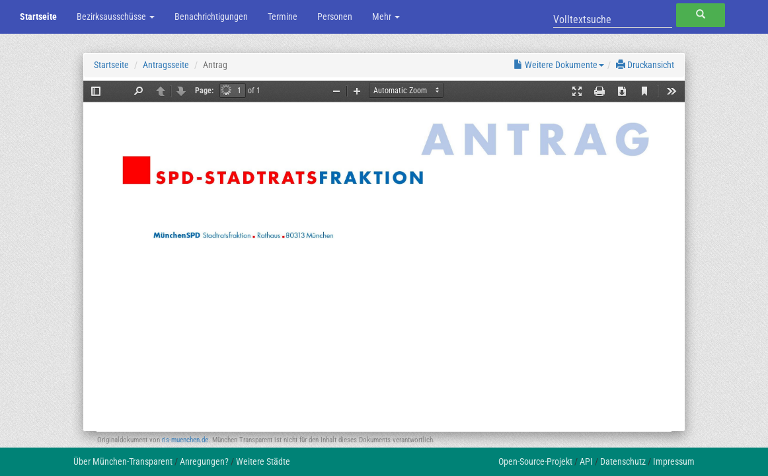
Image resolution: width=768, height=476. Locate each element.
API (586, 461)
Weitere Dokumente (559, 65)
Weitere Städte (263, 461)
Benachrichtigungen (211, 16)
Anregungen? (204, 461)
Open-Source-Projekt (535, 461)
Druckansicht (645, 65)
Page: (204, 90)
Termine (282, 16)
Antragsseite (166, 65)
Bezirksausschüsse (116, 16)
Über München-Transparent (123, 461)
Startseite (38, 16)
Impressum (674, 461)
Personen (334, 16)
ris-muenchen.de (185, 440)
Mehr (386, 16)
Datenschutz (623, 461)
